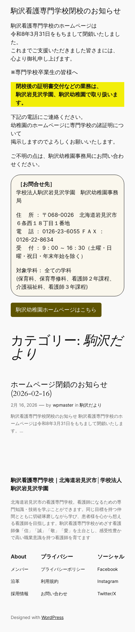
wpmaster (63, 405)
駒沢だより (91, 405)
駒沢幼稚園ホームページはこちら (56, 309)
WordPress (52, 617)
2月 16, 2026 (24, 405)
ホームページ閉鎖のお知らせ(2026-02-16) (59, 389)
